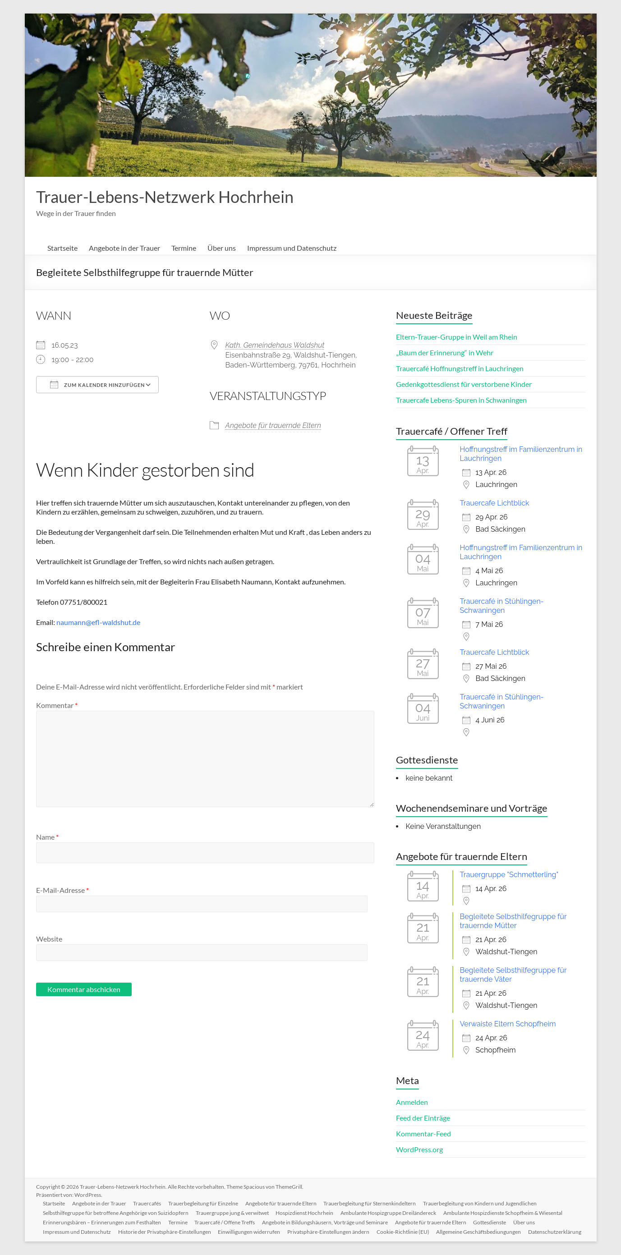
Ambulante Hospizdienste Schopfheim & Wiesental (503, 1212)
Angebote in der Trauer (124, 248)
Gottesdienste (490, 1221)
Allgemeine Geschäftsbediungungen (479, 1231)
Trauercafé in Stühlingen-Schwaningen (502, 606)
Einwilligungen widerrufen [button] (250, 1231)
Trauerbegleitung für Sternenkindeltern (371, 1203)
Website (49, 938)
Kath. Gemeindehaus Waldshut (275, 345)
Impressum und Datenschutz (291, 248)
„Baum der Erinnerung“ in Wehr (444, 352)
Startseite (62, 248)
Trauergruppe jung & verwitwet (232, 1212)
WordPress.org (419, 1149)
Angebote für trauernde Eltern (273, 425)
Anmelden (412, 1102)
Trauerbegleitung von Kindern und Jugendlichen (481, 1203)
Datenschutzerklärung (556, 1231)
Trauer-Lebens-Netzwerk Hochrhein (165, 197)
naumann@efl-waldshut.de (98, 622)
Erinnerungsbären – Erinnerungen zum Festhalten (102, 1221)
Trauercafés (148, 1203)
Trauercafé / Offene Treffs (225, 1221)
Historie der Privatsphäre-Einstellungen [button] (165, 1231)
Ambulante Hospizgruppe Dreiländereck (389, 1212)
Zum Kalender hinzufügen (97, 385)
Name (47, 836)
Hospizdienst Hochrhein (305, 1212)
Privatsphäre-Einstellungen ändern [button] (329, 1231)
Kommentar (57, 705)
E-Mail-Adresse (62, 890)
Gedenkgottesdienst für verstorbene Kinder (464, 384)
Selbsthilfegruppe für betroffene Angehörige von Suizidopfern (116, 1212)
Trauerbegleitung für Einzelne (204, 1203)
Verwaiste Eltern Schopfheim (508, 1024)
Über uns (221, 248)
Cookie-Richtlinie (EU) (403, 1231)
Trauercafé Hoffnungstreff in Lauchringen (460, 368)
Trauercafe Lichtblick (494, 503)
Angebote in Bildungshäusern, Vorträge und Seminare (326, 1221)
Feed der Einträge (423, 1117)
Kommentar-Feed (423, 1133)
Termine (183, 248)
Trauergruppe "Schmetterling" (509, 874)
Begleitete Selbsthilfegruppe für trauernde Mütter (513, 921)
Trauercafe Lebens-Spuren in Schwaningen (461, 399)
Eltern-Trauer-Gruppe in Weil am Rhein (456, 336)
